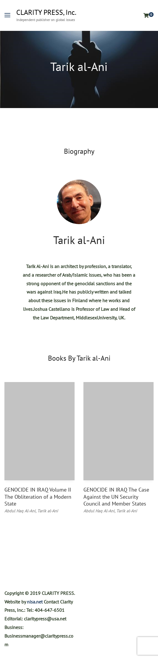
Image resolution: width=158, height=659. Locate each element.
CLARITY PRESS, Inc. (46, 12)
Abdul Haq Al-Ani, (20, 511)
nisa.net (35, 602)
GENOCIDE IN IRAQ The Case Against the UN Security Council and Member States (116, 496)
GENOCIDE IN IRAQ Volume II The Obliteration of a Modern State (37, 496)
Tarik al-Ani (79, 240)
